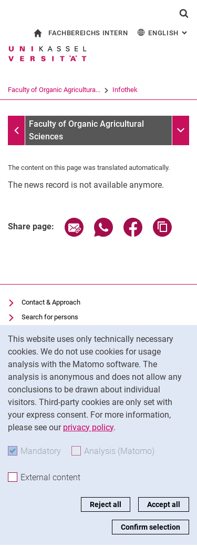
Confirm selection (150, 527)
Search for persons (50, 317)
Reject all (105, 504)
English (163, 32)
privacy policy (88, 427)
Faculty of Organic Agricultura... (95, 90)
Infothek (166, 90)
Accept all (163, 504)
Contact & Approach (51, 302)
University (22, 90)
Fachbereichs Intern (88, 33)
